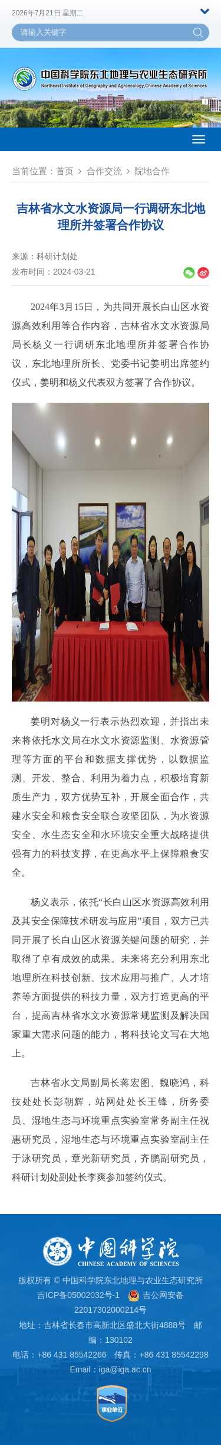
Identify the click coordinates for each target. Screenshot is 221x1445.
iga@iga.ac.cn (125, 1369)
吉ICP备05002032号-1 (78, 1295)
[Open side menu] (198, 139)
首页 (65, 171)
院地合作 (152, 171)
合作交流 (104, 171)
